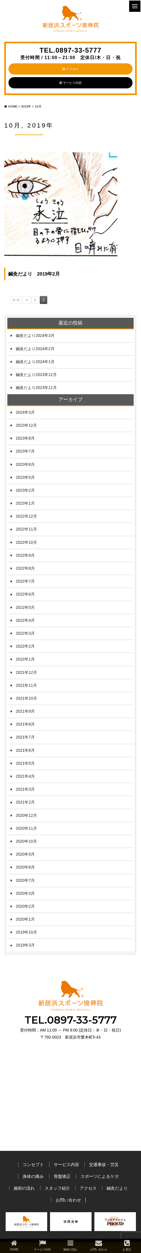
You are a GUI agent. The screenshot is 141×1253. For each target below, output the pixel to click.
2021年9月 (25, 711)
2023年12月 (26, 425)
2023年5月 (25, 477)
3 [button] (79, 1238)
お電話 (127, 1245)
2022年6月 (25, 594)
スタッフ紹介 (57, 1188)
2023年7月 (25, 451)
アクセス (70, 69)
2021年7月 (25, 737)
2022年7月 (25, 581)
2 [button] (70, 1238)
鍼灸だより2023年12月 (36, 374)
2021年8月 (25, 724)
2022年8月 (25, 568)
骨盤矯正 (62, 1176)
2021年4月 (25, 776)
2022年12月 (26, 516)
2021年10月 (26, 698)
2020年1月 (25, 919)
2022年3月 (25, 633)
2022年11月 (26, 529)
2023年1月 (25, 503)
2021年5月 (25, 763)
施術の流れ (24, 1188)
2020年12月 (26, 815)
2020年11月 (26, 828)
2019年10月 (26, 932)
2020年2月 (25, 906)
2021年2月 (25, 802)
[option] (26, 1223)
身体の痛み (33, 1176)
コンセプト (33, 1164)
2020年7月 (25, 880)
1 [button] (62, 1238)
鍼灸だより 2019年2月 (34, 274)
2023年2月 (25, 490)
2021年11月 (26, 685)
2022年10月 (26, 542)
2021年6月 (25, 750)
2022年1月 (25, 659)
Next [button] (128, 1223)
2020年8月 (25, 867)
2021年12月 (26, 672)
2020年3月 (25, 893)
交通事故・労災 (104, 1164)
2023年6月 (25, 464)
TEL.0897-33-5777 (70, 53)
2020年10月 (26, 841)
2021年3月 (25, 789)
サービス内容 (70, 82)
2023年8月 (25, 438)
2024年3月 (25, 412)
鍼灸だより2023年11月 (36, 387)
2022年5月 (25, 607)
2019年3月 (25, 945)
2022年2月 (25, 646)
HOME (14, 1245)
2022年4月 (25, 620)
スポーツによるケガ (100, 1176)
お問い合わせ (68, 1200)
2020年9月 (25, 854)
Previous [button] (11, 1223)
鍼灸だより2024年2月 (35, 348)
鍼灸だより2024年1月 (35, 361)
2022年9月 (25, 555)
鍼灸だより (117, 1188)
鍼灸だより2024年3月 (35, 335)
